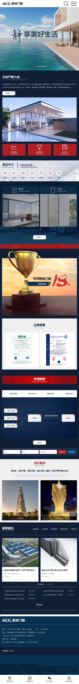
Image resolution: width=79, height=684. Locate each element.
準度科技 (13, 639)
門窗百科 (74, 529)
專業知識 (54, 529)
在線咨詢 (71, 452)
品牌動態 (35, 529)
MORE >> (9, 93)
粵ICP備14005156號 (9, 642)
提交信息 (62, 452)
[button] (35, 66)
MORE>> (39, 237)
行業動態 (45, 529)
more (39, 442)
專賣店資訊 (64, 529)
